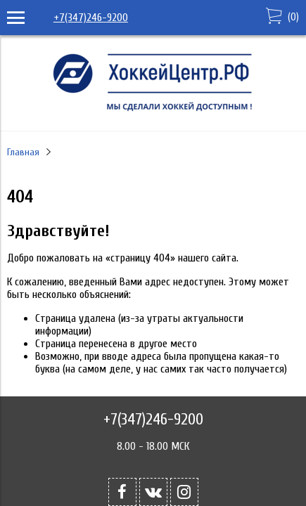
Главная (23, 152)
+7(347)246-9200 (90, 17)
